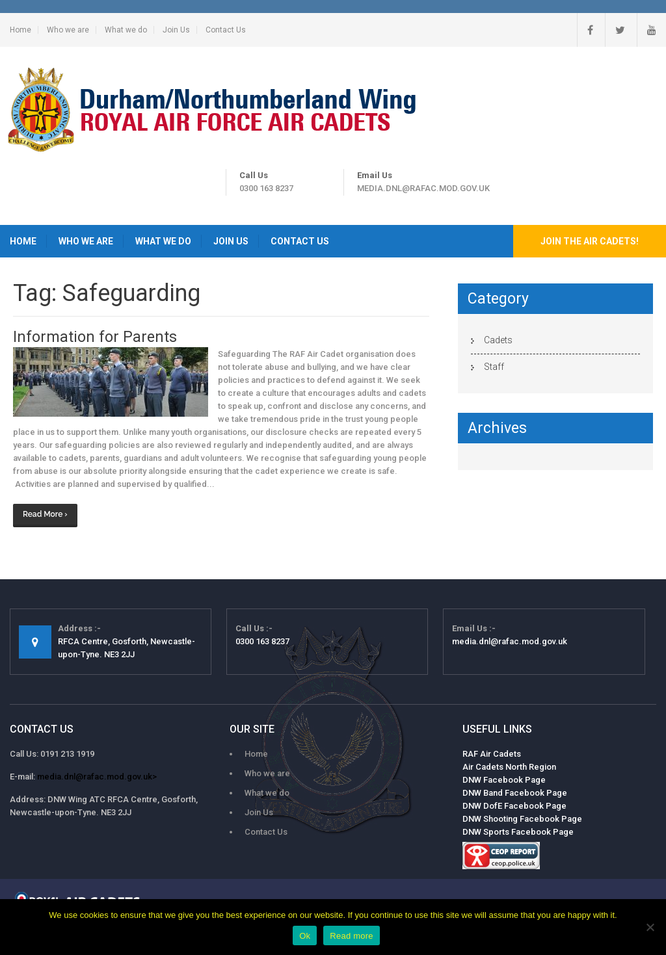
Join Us (176, 30)
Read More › (45, 514)
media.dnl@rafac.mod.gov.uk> (97, 776)
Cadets (498, 340)
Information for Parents (95, 337)
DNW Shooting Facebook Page (522, 819)
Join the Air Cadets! (589, 241)
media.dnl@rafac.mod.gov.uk (423, 188)
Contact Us (226, 30)
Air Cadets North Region (509, 767)
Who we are (68, 30)
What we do (126, 30)
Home (20, 30)
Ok (304, 936)
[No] (649, 927)
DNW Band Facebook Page (514, 793)
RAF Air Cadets (491, 754)
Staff (494, 366)
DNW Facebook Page (504, 780)
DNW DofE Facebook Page (514, 806)
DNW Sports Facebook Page (518, 832)
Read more (351, 936)
